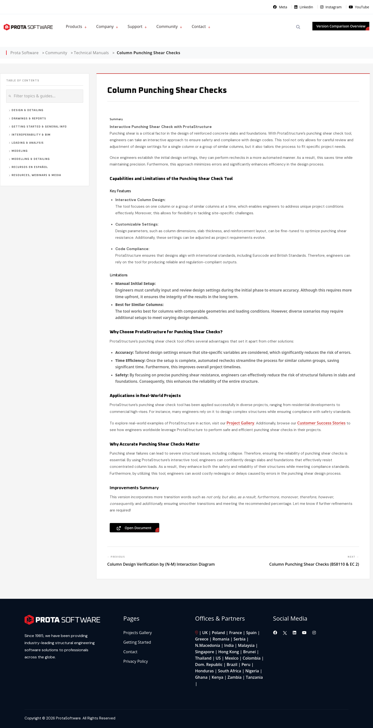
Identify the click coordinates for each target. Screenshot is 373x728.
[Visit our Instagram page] (314, 632)
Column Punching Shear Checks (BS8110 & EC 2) (314, 564)
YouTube (359, 7)
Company (105, 26)
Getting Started (137, 642)
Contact (199, 26)
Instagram (331, 7)
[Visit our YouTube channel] (304, 632)
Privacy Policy (135, 661)
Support (135, 26)
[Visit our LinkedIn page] (295, 632)
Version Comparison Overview (340, 26)
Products (74, 26)
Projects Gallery (137, 632)
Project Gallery (240, 423)
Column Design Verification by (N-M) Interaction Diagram (161, 564)
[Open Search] (298, 27)
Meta (280, 7)
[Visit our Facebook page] (275, 632)
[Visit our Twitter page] (285, 632)
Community (167, 26)
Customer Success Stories (321, 423)
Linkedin (304, 7)
